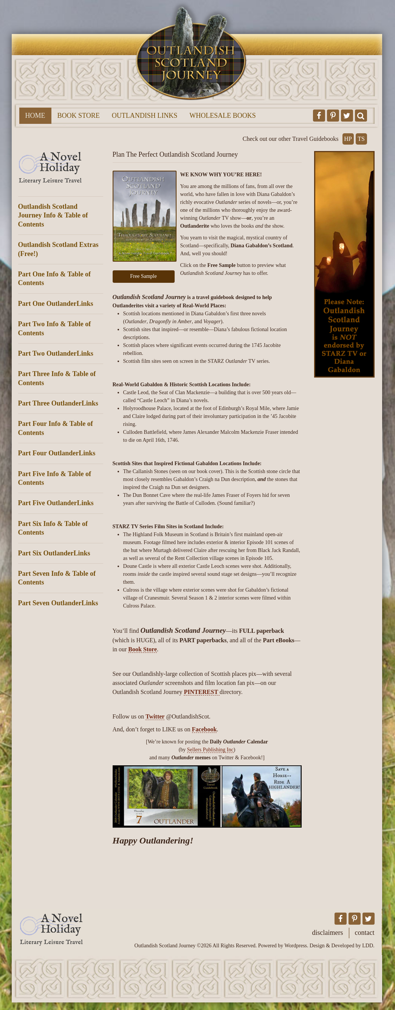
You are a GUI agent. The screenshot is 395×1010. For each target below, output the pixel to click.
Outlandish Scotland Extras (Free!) (58, 249)
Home (35, 115)
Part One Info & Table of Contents (54, 278)
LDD (367, 945)
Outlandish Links (145, 115)
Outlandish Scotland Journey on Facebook (319, 115)
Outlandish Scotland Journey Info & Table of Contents (53, 215)
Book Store (78, 115)
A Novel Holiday (60, 168)
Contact (365, 932)
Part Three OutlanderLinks (58, 403)
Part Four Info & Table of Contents (55, 428)
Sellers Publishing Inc (210, 749)
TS (361, 139)
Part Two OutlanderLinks (55, 353)
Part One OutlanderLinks (55, 303)
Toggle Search (361, 115)
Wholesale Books (222, 115)
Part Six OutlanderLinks (54, 553)
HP (348, 139)
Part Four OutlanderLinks (57, 453)
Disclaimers (327, 932)
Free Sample (143, 276)
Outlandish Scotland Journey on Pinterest (333, 115)
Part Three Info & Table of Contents (57, 378)
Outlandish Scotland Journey (191, 51)
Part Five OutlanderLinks (56, 503)
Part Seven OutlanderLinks (58, 603)
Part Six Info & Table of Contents (53, 528)
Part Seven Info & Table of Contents (57, 578)
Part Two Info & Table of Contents (54, 328)
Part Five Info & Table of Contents (54, 478)
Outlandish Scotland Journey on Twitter (347, 115)
